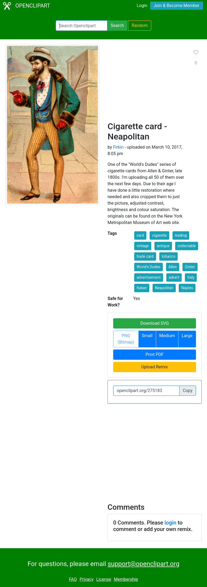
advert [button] (174, 277)
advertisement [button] (149, 277)
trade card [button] (145, 256)
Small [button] (147, 335)
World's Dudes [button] (148, 267)
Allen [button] (172, 267)
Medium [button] (167, 335)
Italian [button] (142, 288)
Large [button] (187, 335)
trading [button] (181, 235)
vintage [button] (143, 246)
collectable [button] (187, 246)
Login (142, 5)
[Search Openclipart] (81, 25)
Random (140, 25)
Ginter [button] (190, 267)
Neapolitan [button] (164, 288)
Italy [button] (190, 277)
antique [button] (163, 246)
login (170, 522)
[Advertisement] (146, 84)
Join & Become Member (176, 5)
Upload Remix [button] (154, 366)
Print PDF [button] (155, 354)
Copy (187, 390)
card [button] (140, 235)
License (103, 579)
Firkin (118, 147)
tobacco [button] (168, 256)
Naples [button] (187, 288)
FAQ (73, 579)
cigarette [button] (159, 235)
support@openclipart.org (143, 564)
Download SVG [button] (154, 323)
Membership (126, 579)
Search (117, 25)
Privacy (87, 579)
